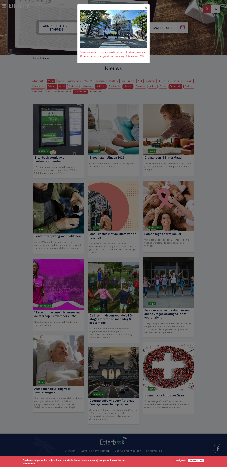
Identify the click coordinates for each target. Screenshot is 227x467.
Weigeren (181, 460)
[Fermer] (146, 8)
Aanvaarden (196, 460)
